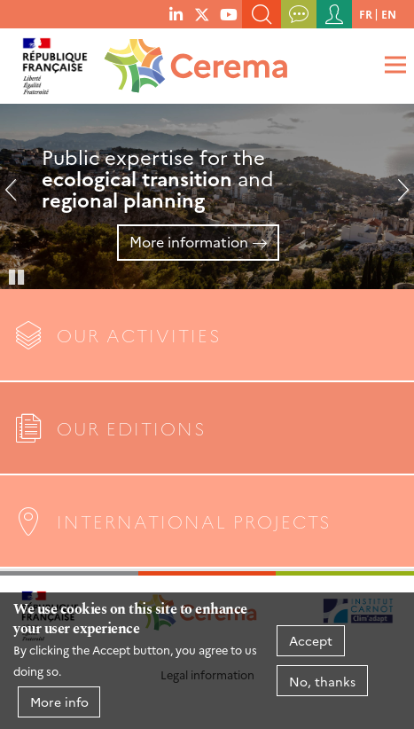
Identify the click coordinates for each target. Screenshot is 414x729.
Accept (310, 640)
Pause (18, 276)
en (388, 13)
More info (59, 701)
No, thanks (322, 681)
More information (188, 241)
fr (365, 13)
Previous (17, 197)
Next (396, 197)
